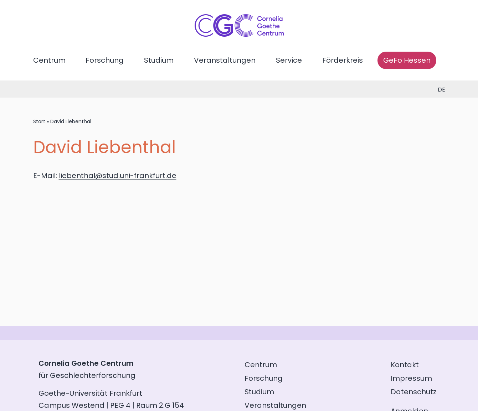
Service (289, 60)
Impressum (411, 378)
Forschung (105, 60)
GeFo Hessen (407, 60)
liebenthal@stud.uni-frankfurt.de (117, 176)
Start (39, 121)
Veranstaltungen (225, 60)
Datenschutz (413, 392)
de (441, 89)
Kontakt (405, 365)
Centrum (49, 60)
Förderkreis (342, 60)
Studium (159, 60)
